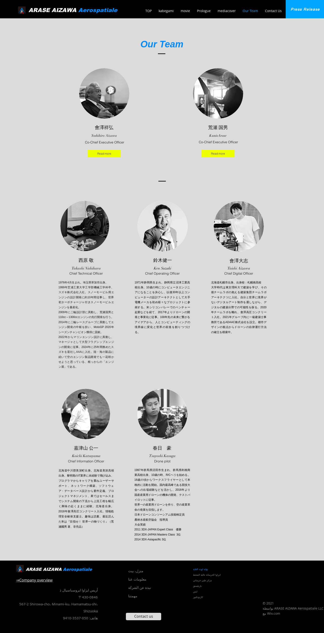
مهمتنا (132, 596)
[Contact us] (143, 616)
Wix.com (273, 613)
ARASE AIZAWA (73, 10)
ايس (195, 591)
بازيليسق (197, 586)
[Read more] (104, 153)
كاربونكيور (198, 597)
